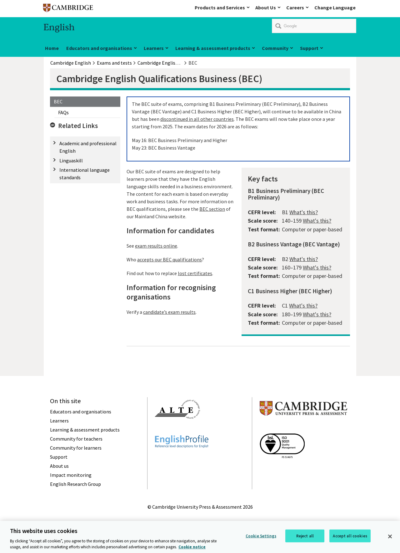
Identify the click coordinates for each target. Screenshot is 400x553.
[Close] (390, 539)
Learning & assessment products (212, 48)
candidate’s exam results (169, 312)
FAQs (63, 112)
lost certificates (195, 273)
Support (309, 48)
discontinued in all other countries (197, 119)
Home (52, 48)
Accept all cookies (350, 538)
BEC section (212, 209)
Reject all (305, 538)
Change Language (335, 7)
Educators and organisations (99, 48)
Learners (154, 48)
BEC (58, 101)
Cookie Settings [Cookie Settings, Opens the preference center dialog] (261, 538)
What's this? (303, 212)
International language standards (84, 173)
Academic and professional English (88, 147)
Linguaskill (71, 160)
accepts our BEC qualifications (169, 259)
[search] (314, 26)
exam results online (156, 246)
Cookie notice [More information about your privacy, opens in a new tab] (192, 549)
